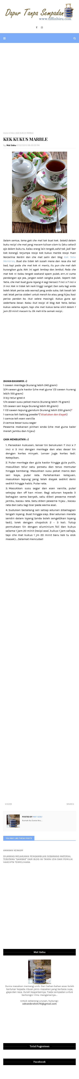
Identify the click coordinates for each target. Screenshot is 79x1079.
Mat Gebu (11, 145)
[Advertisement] (39, 87)
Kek (12, 133)
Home (6, 133)
